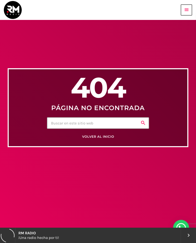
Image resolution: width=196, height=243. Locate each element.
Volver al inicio (98, 137)
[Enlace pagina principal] (13, 10)
